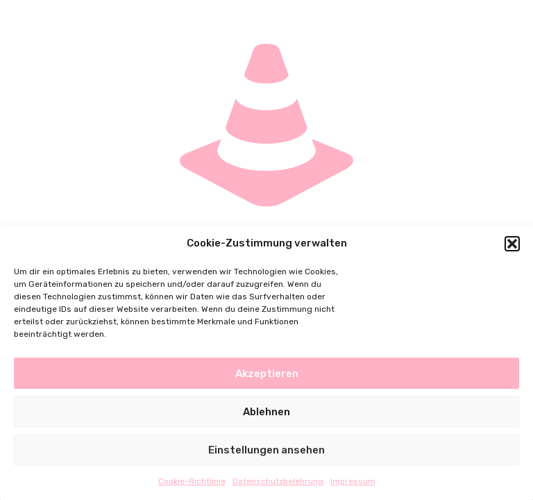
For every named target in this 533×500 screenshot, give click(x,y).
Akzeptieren (266, 373)
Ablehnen (266, 412)
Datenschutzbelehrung (277, 481)
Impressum (352, 481)
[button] (512, 244)
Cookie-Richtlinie (192, 481)
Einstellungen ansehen (266, 450)
